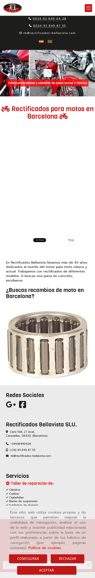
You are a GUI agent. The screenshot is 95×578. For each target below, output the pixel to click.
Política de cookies (44, 548)
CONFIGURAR (28, 559)
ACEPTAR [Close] (46, 570)
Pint (71, 240)
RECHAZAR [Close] (67, 559)
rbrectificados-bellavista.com (49, 33)
